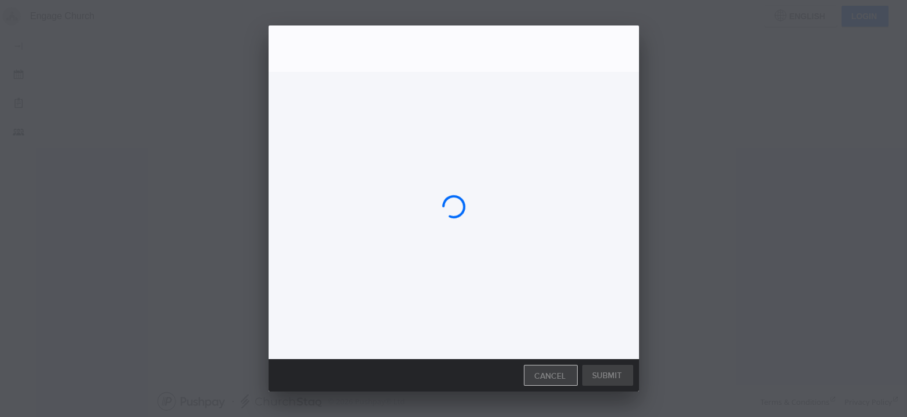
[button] (607, 373)
